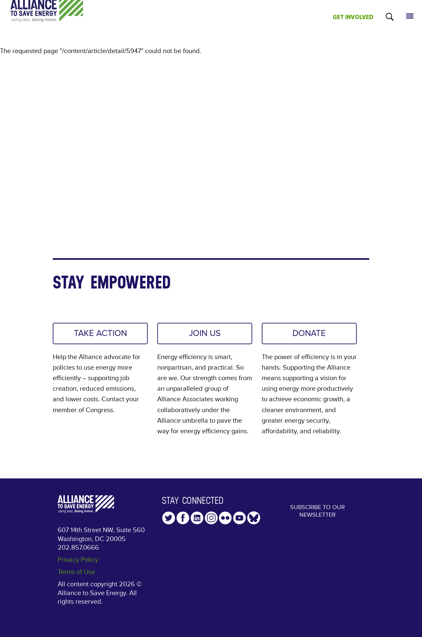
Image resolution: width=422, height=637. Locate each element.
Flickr (225, 519)
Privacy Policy (78, 561)
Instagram (211, 519)
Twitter (168, 519)
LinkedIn (197, 519)
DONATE (309, 334)
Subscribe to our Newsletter (317, 513)
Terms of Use (76, 573)
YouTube (239, 519)
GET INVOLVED (353, 17)
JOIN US (205, 334)
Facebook (182, 519)
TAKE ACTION (100, 334)
